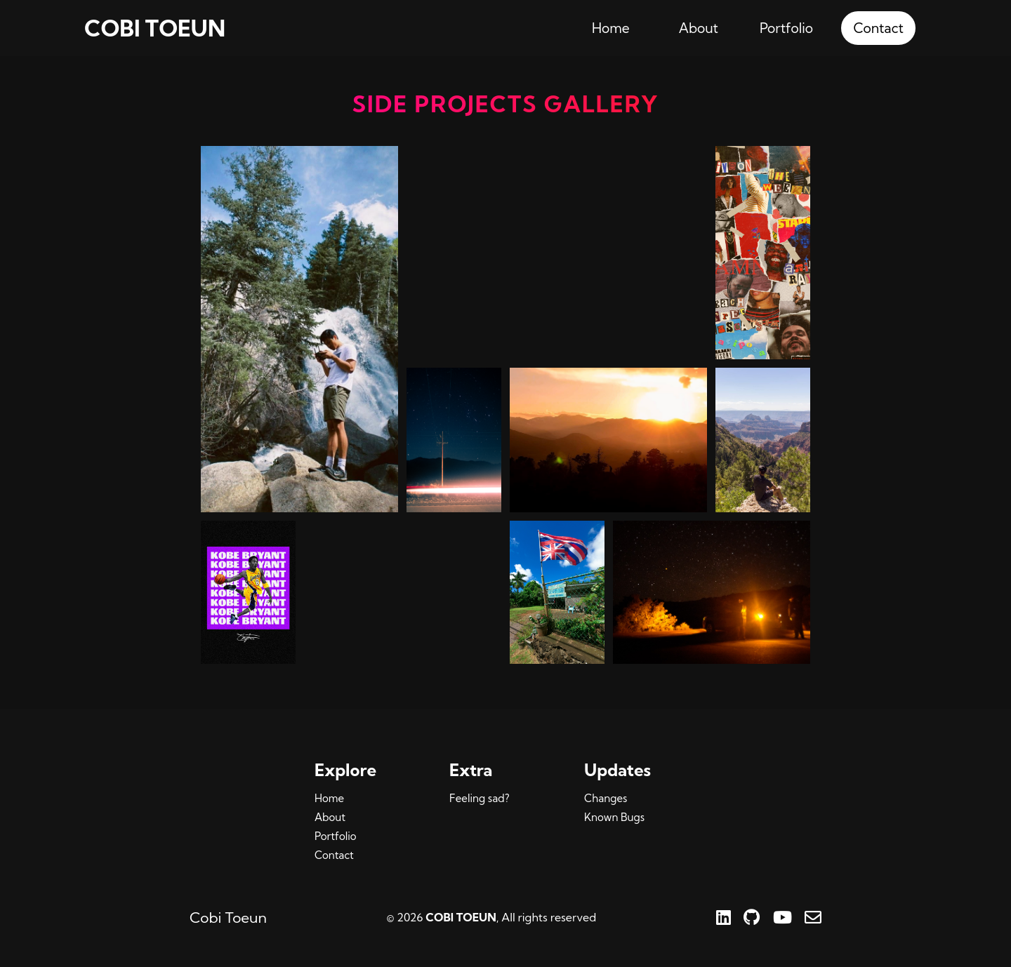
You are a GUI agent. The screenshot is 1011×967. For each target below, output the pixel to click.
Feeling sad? (479, 798)
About (698, 28)
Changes (605, 798)
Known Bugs (614, 817)
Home (611, 28)
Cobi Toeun (228, 917)
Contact (878, 28)
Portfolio (786, 28)
